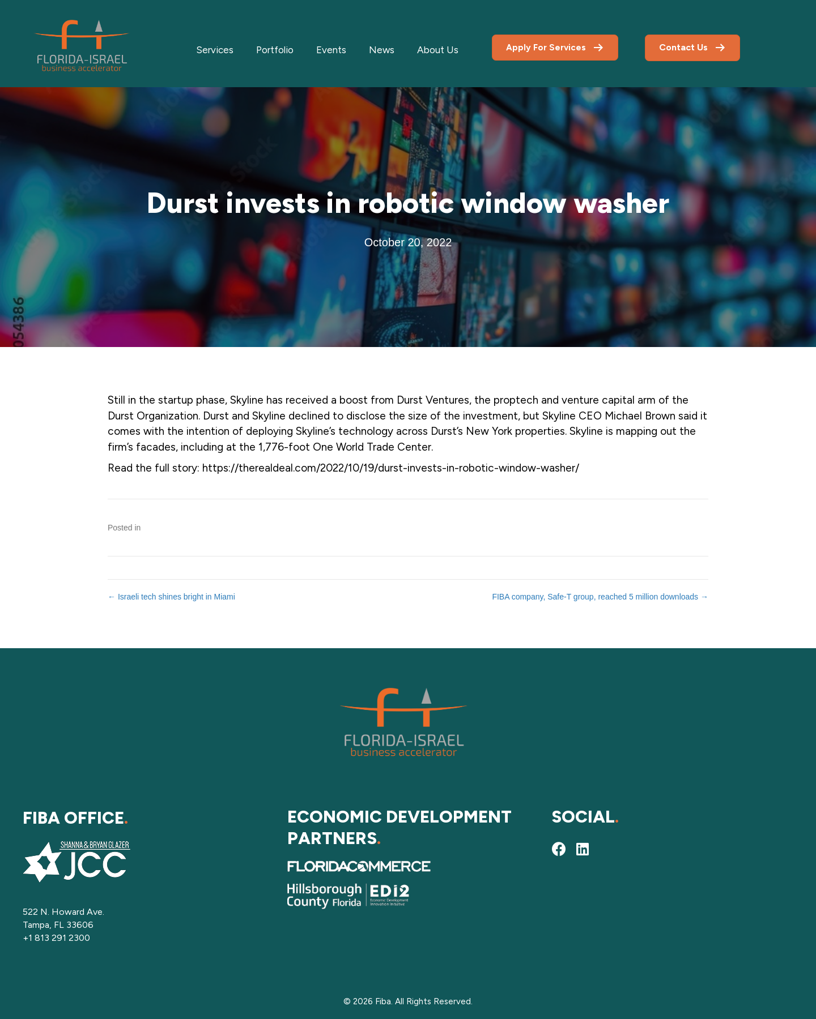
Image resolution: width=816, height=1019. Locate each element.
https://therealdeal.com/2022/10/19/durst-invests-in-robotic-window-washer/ (390, 467)
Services (214, 49)
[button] (559, 849)
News (381, 49)
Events (331, 49)
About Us (437, 49)
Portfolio (275, 49)
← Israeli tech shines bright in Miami (171, 596)
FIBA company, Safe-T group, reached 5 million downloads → (600, 596)
